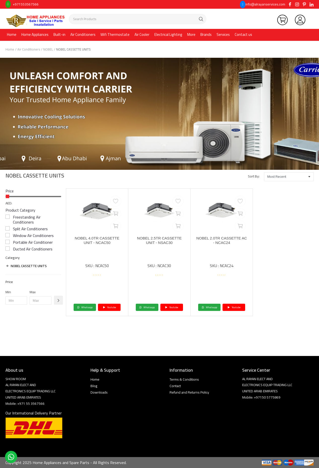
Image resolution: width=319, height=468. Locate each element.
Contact (175, 386)
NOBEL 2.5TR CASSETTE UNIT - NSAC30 (159, 240)
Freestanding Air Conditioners (27, 220)
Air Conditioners (82, 34)
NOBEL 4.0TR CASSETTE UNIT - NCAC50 (97, 240)
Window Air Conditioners (33, 235)
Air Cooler (142, 34)
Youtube (109, 307)
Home (11, 34)
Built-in (59, 34)
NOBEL (48, 49)
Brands (206, 34)
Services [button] (223, 34)
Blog (94, 386)
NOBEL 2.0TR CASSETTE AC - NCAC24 (221, 240)
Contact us (243, 34)
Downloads (99, 392)
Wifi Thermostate (115, 34)
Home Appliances (34, 34)
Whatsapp (84, 307)
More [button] (191, 34)
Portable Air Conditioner (33, 242)
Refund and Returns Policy (189, 392)
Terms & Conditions (184, 379)
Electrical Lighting (168, 34)
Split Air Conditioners (30, 228)
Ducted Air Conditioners (32, 248)
